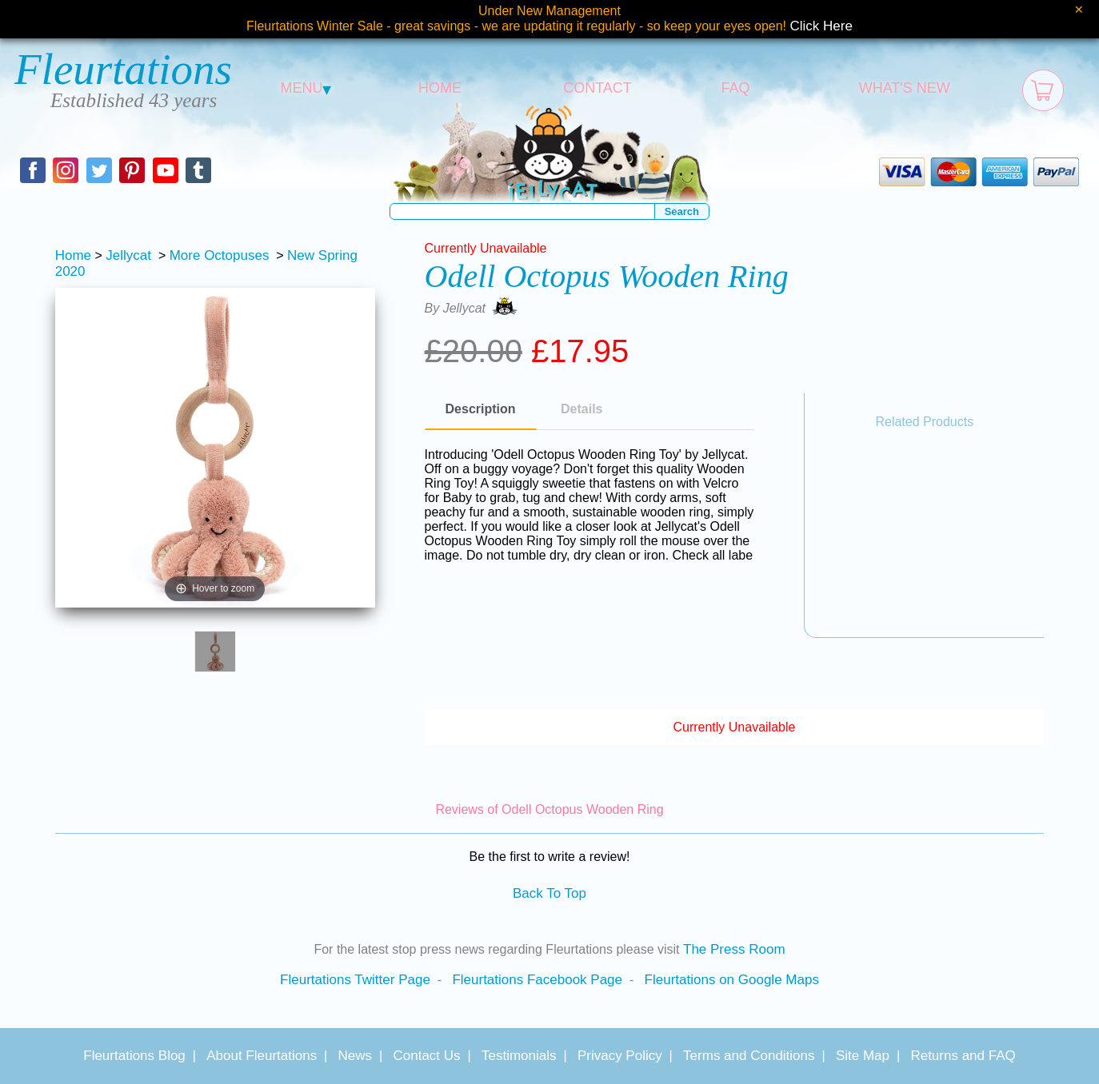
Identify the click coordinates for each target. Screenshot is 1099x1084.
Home (73, 255)
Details (581, 409)
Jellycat (128, 255)
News (355, 1055)
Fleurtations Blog (134, 1055)
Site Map (862, 1055)
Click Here (821, 26)
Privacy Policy (619, 1055)
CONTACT (597, 88)
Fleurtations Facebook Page (537, 979)
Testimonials (519, 1055)
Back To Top (549, 893)
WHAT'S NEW (904, 88)
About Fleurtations (261, 1055)
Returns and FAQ (962, 1055)
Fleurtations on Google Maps (732, 979)
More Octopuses (220, 255)
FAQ (735, 88)
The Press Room (734, 949)
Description (481, 409)
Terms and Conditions (748, 1055)
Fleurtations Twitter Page (355, 979)
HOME (440, 88)
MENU (306, 88)
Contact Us (426, 1055)
